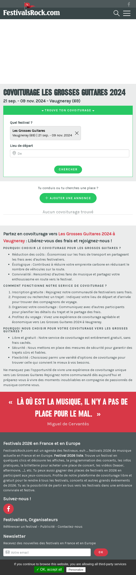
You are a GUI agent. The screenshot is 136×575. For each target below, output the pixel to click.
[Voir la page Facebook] (129, 5)
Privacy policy (97, 569)
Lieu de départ (21, 146)
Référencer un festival (20, 526)
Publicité (47, 526)
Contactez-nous (70, 526)
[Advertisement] (68, 51)
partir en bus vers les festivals (77, 485)
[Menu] (127, 13)
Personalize (76, 569)
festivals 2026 (100, 450)
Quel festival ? (21, 122)
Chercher (68, 169)
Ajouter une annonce (68, 198)
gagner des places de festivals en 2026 (86, 470)
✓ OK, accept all (49, 569)
